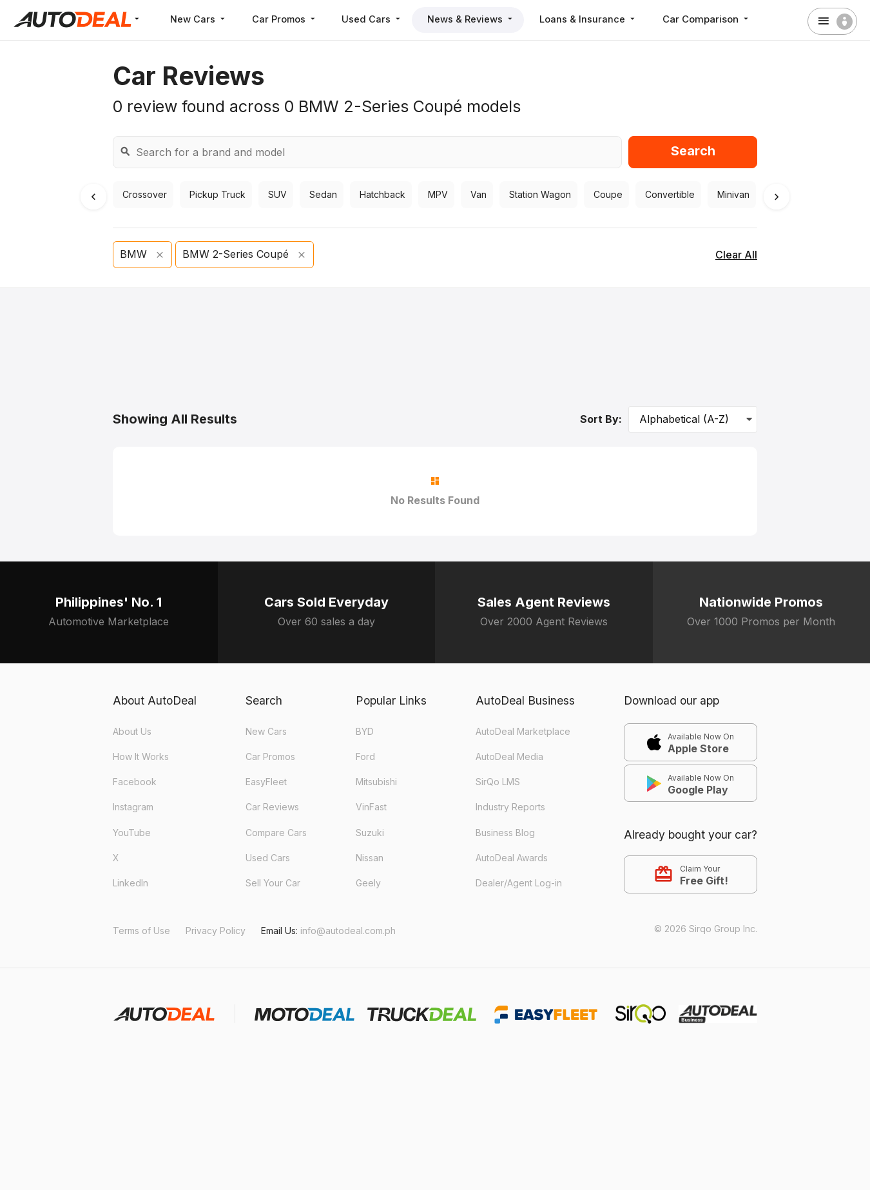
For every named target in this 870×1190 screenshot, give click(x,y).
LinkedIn (130, 882)
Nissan (369, 857)
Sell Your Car (273, 882)
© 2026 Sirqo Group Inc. (705, 928)
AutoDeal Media (509, 756)
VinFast (371, 806)
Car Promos (287, 19)
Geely (368, 882)
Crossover (143, 194)
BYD (365, 731)
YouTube (132, 832)
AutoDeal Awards (512, 857)
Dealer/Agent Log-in (519, 882)
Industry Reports (510, 806)
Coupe (606, 194)
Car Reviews (272, 806)
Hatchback (380, 194)
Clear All (736, 254)
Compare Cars (276, 832)
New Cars (199, 19)
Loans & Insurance (597, 19)
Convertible (668, 194)
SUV (276, 194)
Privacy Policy (216, 930)
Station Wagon (538, 194)
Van (477, 194)
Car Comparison (716, 19)
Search (693, 151)
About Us (132, 731)
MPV (436, 194)
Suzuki (370, 832)
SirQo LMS (498, 781)
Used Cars (377, 19)
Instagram (133, 806)
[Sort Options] (692, 419)
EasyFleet (266, 781)
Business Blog (505, 832)
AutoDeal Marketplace (523, 731)
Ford (365, 756)
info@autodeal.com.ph (348, 930)
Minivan (731, 194)
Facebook (135, 781)
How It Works (141, 756)
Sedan (321, 194)
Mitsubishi (376, 781)
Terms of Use (141, 930)
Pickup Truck (216, 194)
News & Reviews (478, 19)
